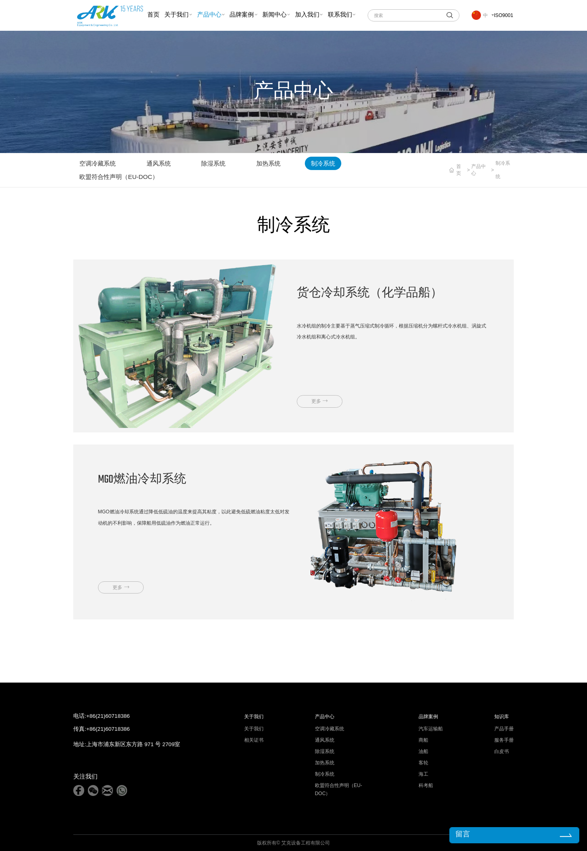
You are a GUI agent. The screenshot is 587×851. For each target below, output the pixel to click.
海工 (423, 774)
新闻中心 (274, 15)
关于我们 (176, 15)
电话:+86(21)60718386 (101, 716)
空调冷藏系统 (97, 163)
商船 (423, 740)
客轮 (423, 763)
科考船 (426, 785)
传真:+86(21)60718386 (101, 729)
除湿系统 (213, 163)
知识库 (501, 716)
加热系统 (268, 163)
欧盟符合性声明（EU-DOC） (118, 176)
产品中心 (209, 15)
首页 (153, 15)
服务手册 (504, 740)
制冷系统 (323, 163)
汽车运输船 (431, 729)
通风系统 (159, 163)
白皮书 (501, 751)
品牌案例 (242, 15)
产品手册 (504, 729)
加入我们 (307, 15)
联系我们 (340, 15)
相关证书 (254, 740)
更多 (316, 401)
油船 (423, 751)
